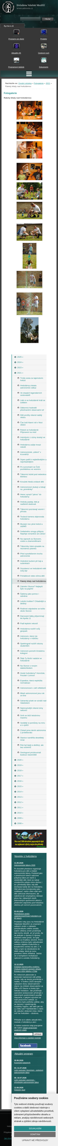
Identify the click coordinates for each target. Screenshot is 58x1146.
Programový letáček (16, 67)
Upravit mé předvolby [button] (35, 1140)
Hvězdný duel (19, 1090)
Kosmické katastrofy (22, 1063)
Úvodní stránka (25, 83)
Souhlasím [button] (35, 1128)
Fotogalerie (39, 83)
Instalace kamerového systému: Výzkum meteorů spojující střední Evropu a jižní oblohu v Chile (27, 969)
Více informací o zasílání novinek (27, 1038)
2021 (48, 83)
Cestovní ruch (43, 53)
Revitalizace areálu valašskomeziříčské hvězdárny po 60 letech (27, 916)
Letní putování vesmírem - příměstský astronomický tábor (26, 1081)
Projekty (43, 39)
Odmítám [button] (35, 1134)
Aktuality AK (16, 53)
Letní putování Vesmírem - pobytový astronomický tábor (28, 1071)
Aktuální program (23, 1053)
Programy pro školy (16, 39)
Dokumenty (43, 67)
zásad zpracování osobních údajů (25, 1029)
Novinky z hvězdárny (25, 856)
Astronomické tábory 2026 (24, 865)
